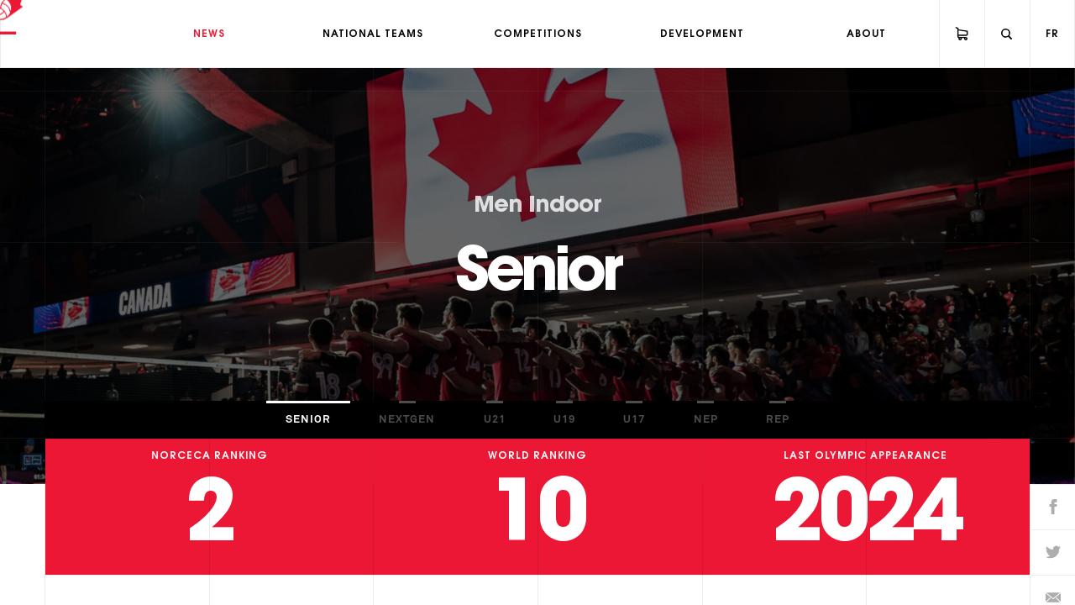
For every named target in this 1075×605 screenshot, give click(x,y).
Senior (308, 419)
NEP (706, 419)
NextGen (407, 419)
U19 (564, 419)
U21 (495, 419)
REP (777, 419)
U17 (634, 419)
